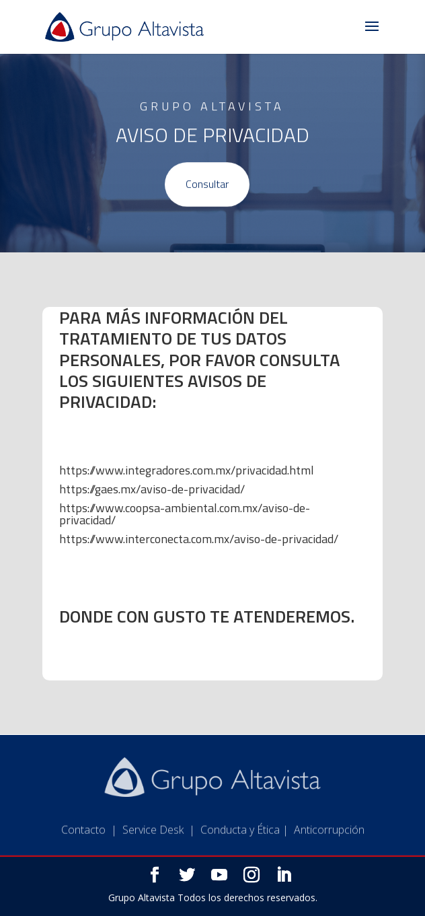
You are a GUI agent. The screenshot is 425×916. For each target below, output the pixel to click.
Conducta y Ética (240, 839)
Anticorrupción (329, 839)
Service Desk (153, 839)
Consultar (207, 185)
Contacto (83, 839)
